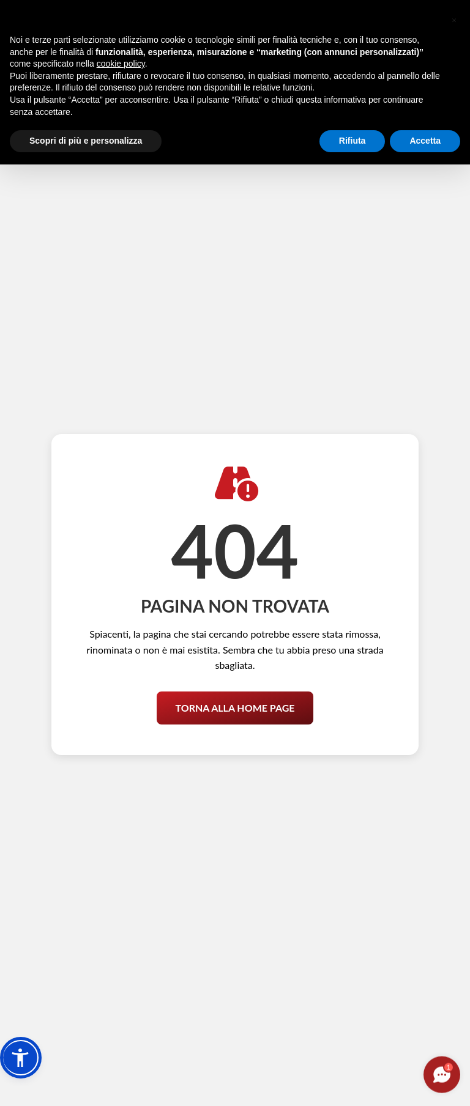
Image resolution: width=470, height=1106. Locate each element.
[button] (21, 1057)
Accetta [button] (425, 141)
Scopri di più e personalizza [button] (85, 141)
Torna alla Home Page (234, 698)
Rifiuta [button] (352, 141)
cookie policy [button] (121, 63)
